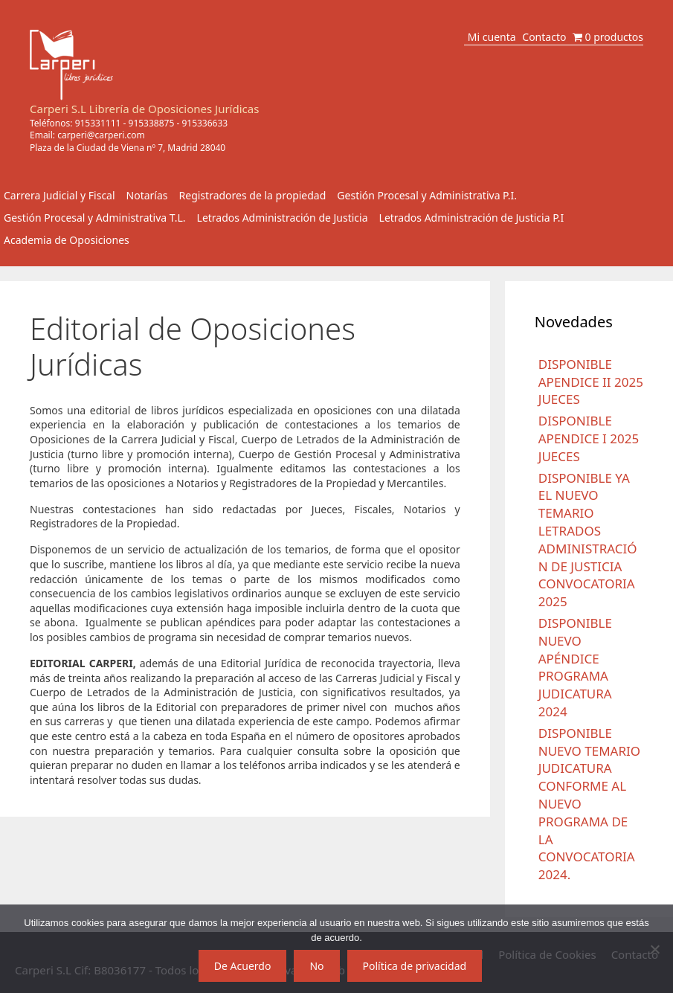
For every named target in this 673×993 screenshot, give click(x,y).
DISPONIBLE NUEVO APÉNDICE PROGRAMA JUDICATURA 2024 (575, 667)
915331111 (98, 123)
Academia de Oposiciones (66, 240)
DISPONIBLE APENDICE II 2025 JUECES (590, 382)
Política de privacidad (415, 966)
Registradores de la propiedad (252, 195)
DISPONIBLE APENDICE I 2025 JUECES (588, 438)
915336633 (204, 123)
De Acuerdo (242, 966)
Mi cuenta (492, 37)
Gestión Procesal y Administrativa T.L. (95, 218)
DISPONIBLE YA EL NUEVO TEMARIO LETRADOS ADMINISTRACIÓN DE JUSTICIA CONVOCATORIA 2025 (587, 540)
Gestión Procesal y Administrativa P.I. (427, 195)
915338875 (152, 123)
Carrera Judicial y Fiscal (59, 195)
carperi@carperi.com (101, 135)
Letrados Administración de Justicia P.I (471, 218)
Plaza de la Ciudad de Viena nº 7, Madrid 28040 (127, 147)
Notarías (147, 195)
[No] (654, 949)
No (316, 966)
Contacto (544, 37)
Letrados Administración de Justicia (282, 218)
